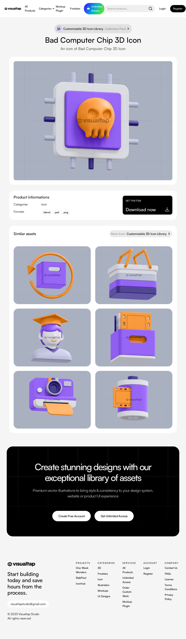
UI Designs (104, 596)
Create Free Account (71, 516)
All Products (30, 8)
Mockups (103, 590)
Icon (100, 579)
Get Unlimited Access (114, 516)
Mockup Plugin (60, 8)
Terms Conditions (171, 587)
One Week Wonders (82, 570)
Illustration (103, 585)
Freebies (75, 8)
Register (148, 573)
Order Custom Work (127, 592)
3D (99, 567)
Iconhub (80, 583)
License (169, 579)
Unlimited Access (128, 579)
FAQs (168, 573)
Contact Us (171, 567)
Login (162, 8)
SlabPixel (81, 577)
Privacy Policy (169, 596)
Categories (45, 8)
